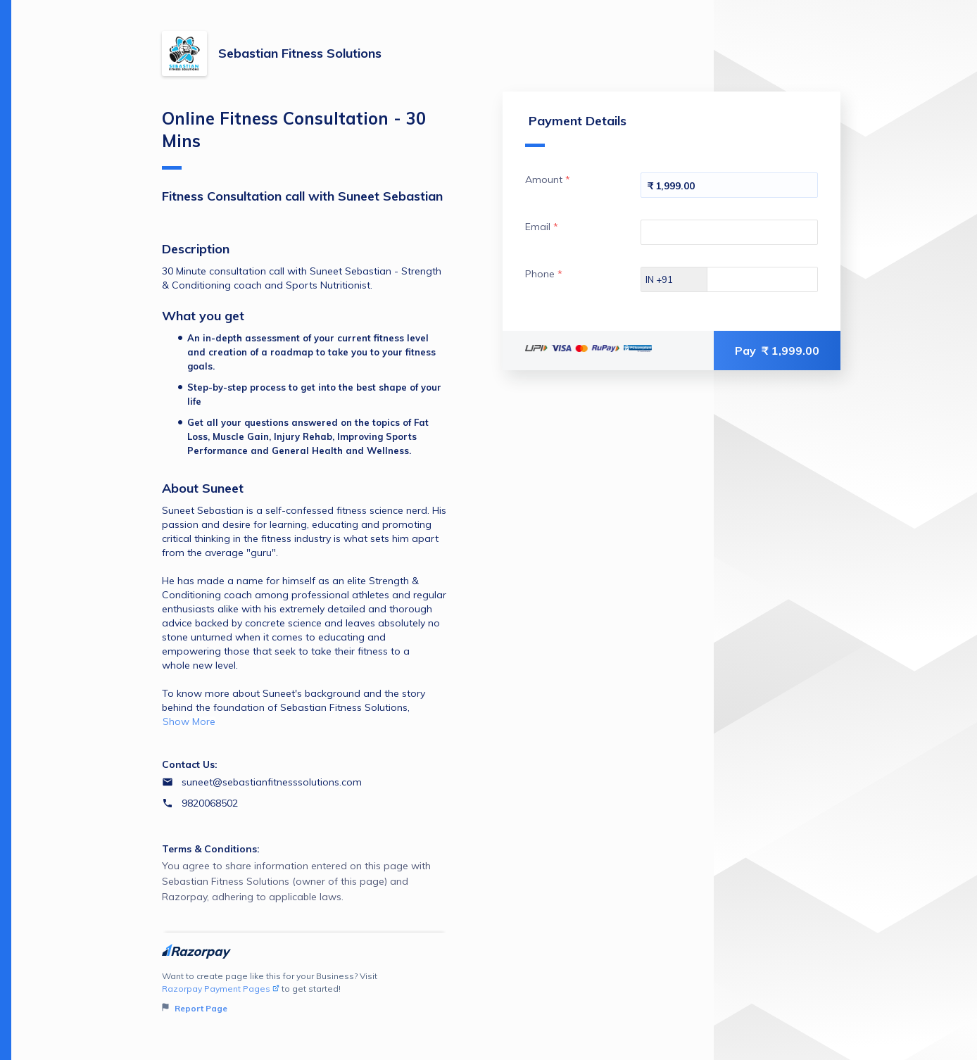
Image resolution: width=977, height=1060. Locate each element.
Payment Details (575, 130)
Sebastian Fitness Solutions (300, 53)
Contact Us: (190, 764)
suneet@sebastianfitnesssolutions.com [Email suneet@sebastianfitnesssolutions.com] (272, 782)
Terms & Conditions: (211, 849)
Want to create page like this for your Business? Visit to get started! (304, 993)
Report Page (194, 1008)
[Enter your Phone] (774, 279)
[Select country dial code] (674, 279)
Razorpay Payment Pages (220, 988)
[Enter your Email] (729, 232)
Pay (777, 350)
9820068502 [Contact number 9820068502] (210, 803)
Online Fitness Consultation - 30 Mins (294, 139)
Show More (189, 721)
